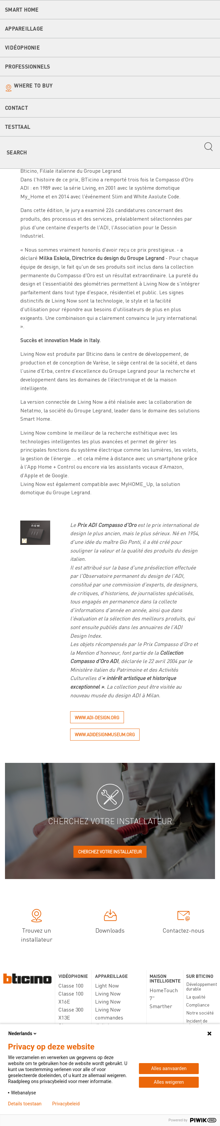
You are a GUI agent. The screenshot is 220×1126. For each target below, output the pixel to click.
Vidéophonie (22, 47)
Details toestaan (25, 1103)
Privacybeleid (66, 1103)
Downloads (110, 922)
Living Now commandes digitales (109, 1017)
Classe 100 (70, 985)
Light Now (107, 985)
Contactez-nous (183, 922)
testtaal (17, 126)
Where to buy (33, 85)
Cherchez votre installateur (110, 851)
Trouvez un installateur (37, 927)
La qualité (195, 996)
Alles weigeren (169, 1082)
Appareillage (24, 28)
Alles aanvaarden (169, 1068)
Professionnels (27, 66)
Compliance (197, 1004)
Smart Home (22, 9)
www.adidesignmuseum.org (105, 734)
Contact (16, 107)
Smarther (161, 1006)
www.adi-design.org (97, 717)
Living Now (108, 993)
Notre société (200, 1012)
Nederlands (23, 1033)
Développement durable (201, 986)
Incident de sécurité (196, 1022)
